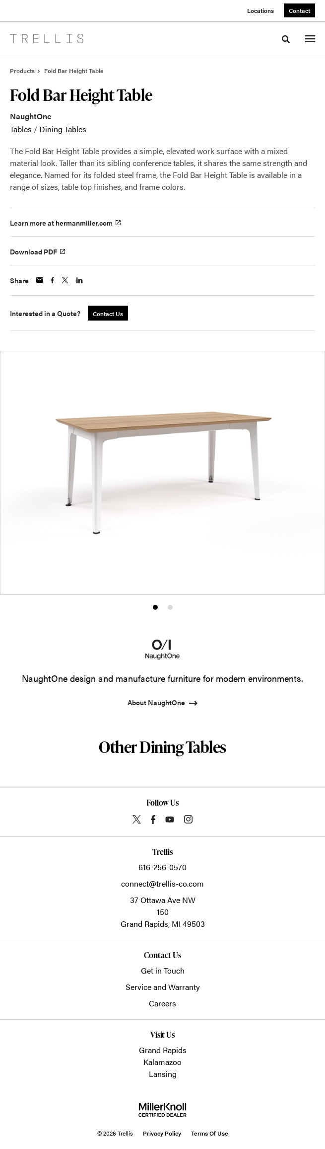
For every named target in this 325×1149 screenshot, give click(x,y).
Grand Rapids (163, 1050)
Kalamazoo (162, 1061)
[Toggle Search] (286, 39)
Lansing (163, 1073)
